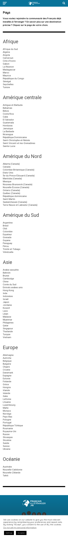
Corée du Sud (9, 284)
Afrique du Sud (10, 49)
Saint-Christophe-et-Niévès (16, 140)
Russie (6, 434)
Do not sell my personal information (19, 527)
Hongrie (7, 387)
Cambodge (8, 278)
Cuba (5, 116)
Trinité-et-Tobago (11, 249)
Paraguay (7, 243)
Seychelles (8, 84)
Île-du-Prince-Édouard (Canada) (19, 175)
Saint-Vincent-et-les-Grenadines (19, 143)
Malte (5, 408)
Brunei (6, 275)
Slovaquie (8, 437)
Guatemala (8, 122)
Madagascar (9, 69)
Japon (6, 302)
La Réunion (8, 66)
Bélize (6, 111)
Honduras (8, 125)
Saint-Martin (9, 199)
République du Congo (13, 78)
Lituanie (7, 402)
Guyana (6, 240)
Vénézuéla (8, 252)
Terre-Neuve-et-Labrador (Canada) (20, 205)
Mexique (7, 181)
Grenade (7, 237)
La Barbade (8, 131)
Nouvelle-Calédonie (12, 469)
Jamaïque (8, 128)
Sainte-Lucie (9, 146)
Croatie (6, 369)
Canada (6, 166)
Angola (6, 55)
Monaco (7, 410)
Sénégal (7, 81)
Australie (7, 466)
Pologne (7, 419)
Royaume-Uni (9, 431)
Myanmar (7, 319)
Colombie (7, 231)
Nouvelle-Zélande (11, 472)
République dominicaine (15, 196)
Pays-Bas (7, 416)
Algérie (6, 52)
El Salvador (8, 119)
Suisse (6, 446)
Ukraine (6, 449)
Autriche (7, 358)
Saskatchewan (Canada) (15, 202)
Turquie (6, 334)
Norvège (7, 413)
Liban (5, 313)
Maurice (7, 75)
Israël (5, 299)
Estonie (6, 378)
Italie (5, 396)
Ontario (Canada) (11, 190)
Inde (5, 293)
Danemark (8, 372)
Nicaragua (8, 134)
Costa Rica (8, 113)
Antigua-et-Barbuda (12, 105)
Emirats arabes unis (13, 287)
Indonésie (8, 296)
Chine (5, 281)
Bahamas (7, 108)
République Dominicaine (15, 137)
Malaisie (7, 316)
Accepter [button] (21, 533)
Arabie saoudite (11, 269)
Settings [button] (9, 533)
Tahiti (5, 475)
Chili (5, 228)
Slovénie (7, 440)
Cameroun (8, 58)
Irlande (6, 390)
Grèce (6, 384)
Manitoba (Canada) (12, 178)
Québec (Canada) (11, 193)
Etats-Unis (8, 172)
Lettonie (7, 399)
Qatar (5, 325)
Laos (5, 311)
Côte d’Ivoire (9, 61)
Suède (6, 443)
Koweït (6, 308)
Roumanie (8, 428)
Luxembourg (9, 405)
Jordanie (7, 305)
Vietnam (7, 337)
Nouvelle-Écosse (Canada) (16, 187)
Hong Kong (8, 290)
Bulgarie (7, 363)
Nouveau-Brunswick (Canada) (17, 184)
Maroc (6, 72)
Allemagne (8, 355)
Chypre (6, 366)
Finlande (7, 381)
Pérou (6, 246)
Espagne (7, 375)
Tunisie (6, 87)
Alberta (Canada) (11, 164)
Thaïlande (8, 331)
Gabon (6, 63)
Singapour (8, 328)
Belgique (7, 361)
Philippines (8, 322)
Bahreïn (6, 272)
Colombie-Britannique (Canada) (18, 169)
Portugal (7, 422)
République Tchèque (13, 425)
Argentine (8, 222)
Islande (6, 393)
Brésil (5, 225)
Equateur (7, 234)
